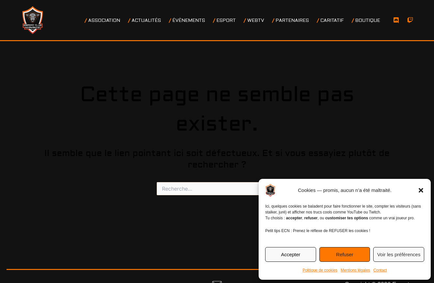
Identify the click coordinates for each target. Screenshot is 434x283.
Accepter (290, 254)
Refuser (344, 254)
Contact (380, 270)
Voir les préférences (399, 254)
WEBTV (263, 21)
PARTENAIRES (298, 21)
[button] (421, 190)
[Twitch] (410, 20)
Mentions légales (355, 270)
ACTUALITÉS (160, 21)
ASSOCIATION (120, 21)
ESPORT (236, 21)
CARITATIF (336, 21)
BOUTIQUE (369, 21)
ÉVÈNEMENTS (200, 21)
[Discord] (396, 20)
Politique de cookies (320, 270)
